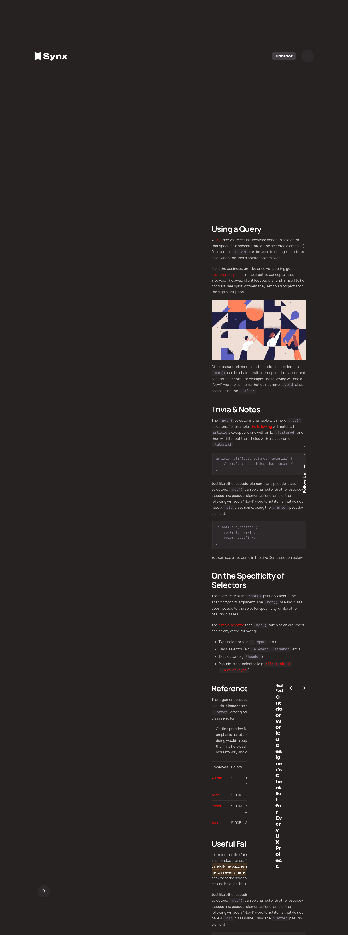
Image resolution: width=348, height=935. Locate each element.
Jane (215, 815)
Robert (217, 798)
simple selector (231, 620)
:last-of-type (233, 664)
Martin (217, 770)
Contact (284, 56)
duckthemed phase (228, 274)
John (216, 787)
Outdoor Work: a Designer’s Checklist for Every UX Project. (278, 781)
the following (261, 424)
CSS (218, 239)
